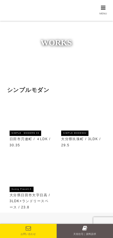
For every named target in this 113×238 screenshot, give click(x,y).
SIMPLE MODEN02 (75, 133)
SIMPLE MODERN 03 (25, 133)
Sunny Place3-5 (22, 189)
